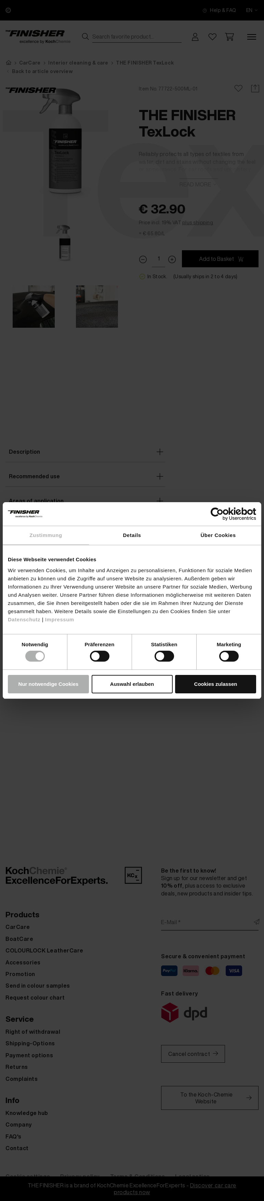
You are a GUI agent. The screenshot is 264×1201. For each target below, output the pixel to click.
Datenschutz (24, 619)
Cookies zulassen (215, 684)
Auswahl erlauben (132, 684)
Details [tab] (132, 535)
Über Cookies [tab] (218, 535)
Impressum (59, 619)
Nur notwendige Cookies (48, 684)
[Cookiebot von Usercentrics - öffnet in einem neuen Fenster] (226, 514)
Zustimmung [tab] (45, 535)
